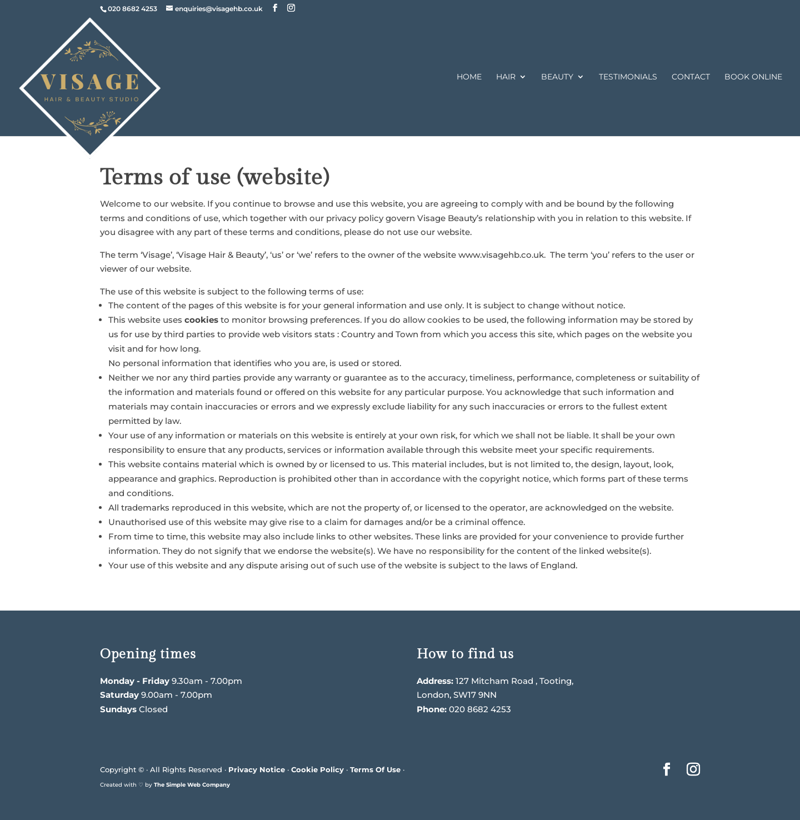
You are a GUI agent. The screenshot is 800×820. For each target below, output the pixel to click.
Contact (691, 77)
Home (469, 77)
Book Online (753, 77)
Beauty (557, 77)
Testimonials (628, 77)
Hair (506, 77)
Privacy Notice (256, 769)
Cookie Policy (317, 769)
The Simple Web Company (192, 784)
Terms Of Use (375, 769)
